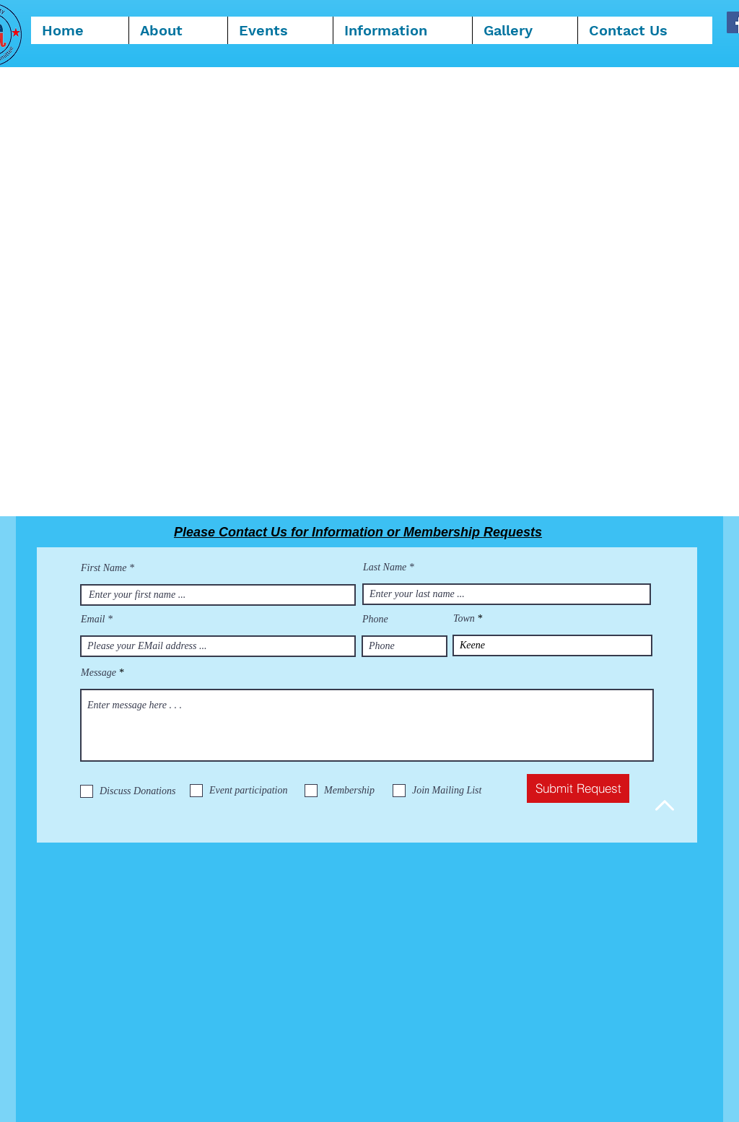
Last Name (384, 567)
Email (93, 619)
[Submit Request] (578, 788)
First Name (103, 568)
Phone (375, 619)
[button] (402, 30)
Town (464, 619)
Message (98, 673)
